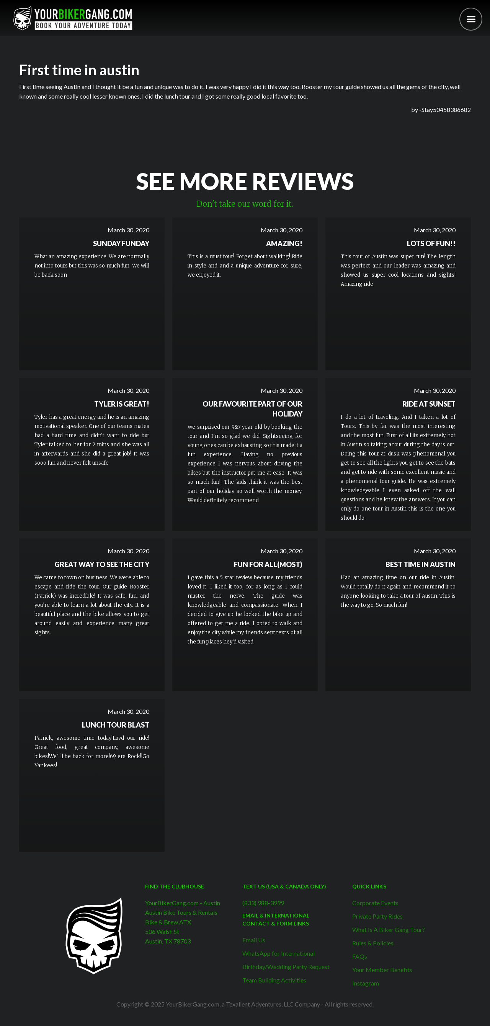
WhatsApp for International (278, 953)
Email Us (253, 939)
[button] (470, 19)
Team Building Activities (274, 980)
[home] (72, 18)
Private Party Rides (377, 916)
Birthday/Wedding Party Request (286, 966)
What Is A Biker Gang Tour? (388, 929)
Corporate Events (375, 902)
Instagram (365, 983)
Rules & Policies (373, 943)
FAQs (359, 956)
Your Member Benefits (382, 969)
